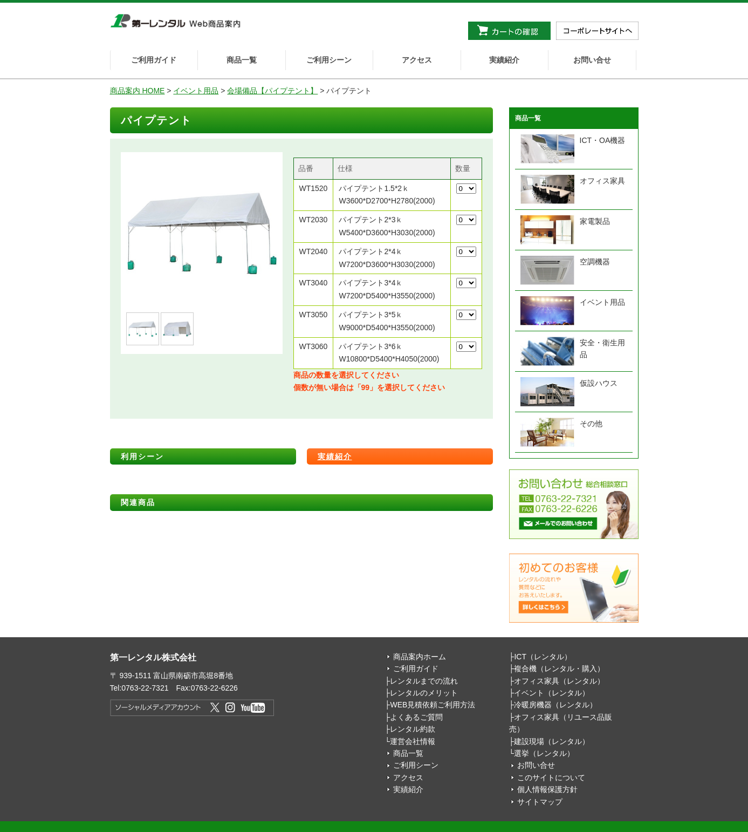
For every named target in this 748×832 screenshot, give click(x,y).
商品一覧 (242, 60)
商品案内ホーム (419, 656)
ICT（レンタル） (543, 656)
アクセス (417, 60)
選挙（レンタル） (544, 753)
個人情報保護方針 (547, 789)
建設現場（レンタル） (551, 741)
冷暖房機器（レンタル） (555, 704)
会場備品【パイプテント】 (272, 90)
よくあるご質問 (416, 717)
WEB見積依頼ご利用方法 (432, 704)
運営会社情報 (412, 741)
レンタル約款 (412, 729)
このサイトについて (551, 777)
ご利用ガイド (153, 60)
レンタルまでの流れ (424, 681)
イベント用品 (195, 90)
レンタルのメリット (424, 692)
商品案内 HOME (137, 90)
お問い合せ (592, 60)
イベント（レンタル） (551, 692)
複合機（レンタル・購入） (559, 668)
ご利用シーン (329, 60)
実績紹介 (504, 60)
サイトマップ (539, 801)
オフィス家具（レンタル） (559, 681)
